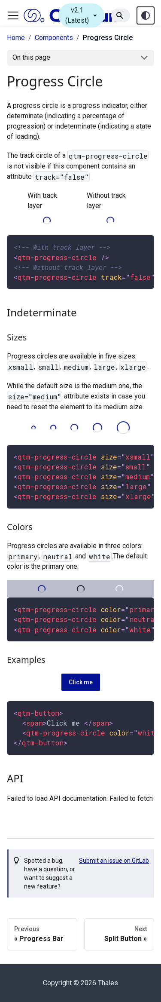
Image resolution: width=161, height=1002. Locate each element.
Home (16, 38)
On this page (31, 57)
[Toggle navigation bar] (13, 15)
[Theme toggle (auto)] (145, 15)
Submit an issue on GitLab (114, 860)
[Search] (120, 15)
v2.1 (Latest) (82, 15)
